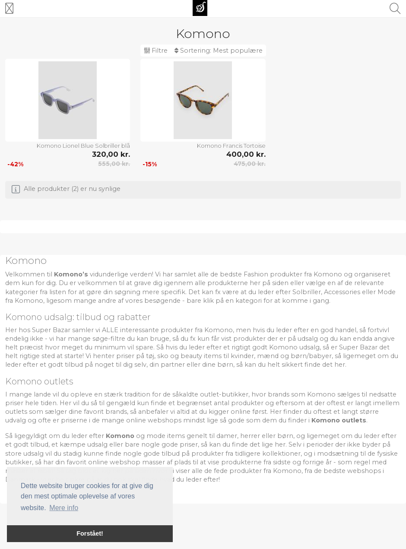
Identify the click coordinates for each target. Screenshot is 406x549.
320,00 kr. (111, 154)
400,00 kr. (246, 154)
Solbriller (306, 292)
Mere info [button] (63, 507)
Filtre (156, 50)
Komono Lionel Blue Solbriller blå (83, 145)
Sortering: (218, 50)
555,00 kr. (114, 163)
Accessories (342, 292)
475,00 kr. (250, 163)
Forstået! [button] (89, 533)
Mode (386, 292)
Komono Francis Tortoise (231, 145)
